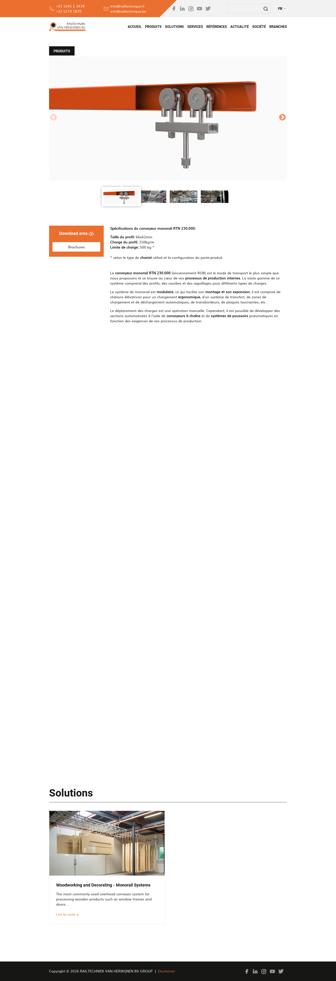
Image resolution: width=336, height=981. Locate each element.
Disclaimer (166, 971)
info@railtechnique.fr (127, 6)
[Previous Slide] (53, 118)
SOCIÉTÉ (259, 26)
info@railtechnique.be (128, 11)
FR (280, 8)
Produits (153, 26)
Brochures (76, 246)
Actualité (239, 26)
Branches (278, 26)
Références (216, 26)
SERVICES (195, 26)
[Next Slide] (282, 118)
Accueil (135, 26)
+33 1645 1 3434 (70, 6)
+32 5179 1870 (68, 11)
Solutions (174, 26)
